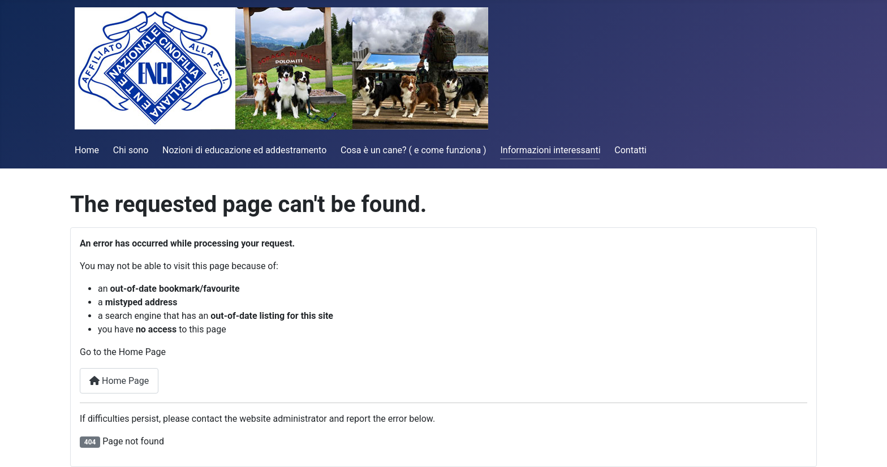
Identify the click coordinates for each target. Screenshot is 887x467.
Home (87, 150)
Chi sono (130, 150)
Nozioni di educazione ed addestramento (244, 150)
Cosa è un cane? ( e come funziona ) (413, 150)
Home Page (119, 380)
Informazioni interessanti (550, 150)
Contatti (630, 150)
